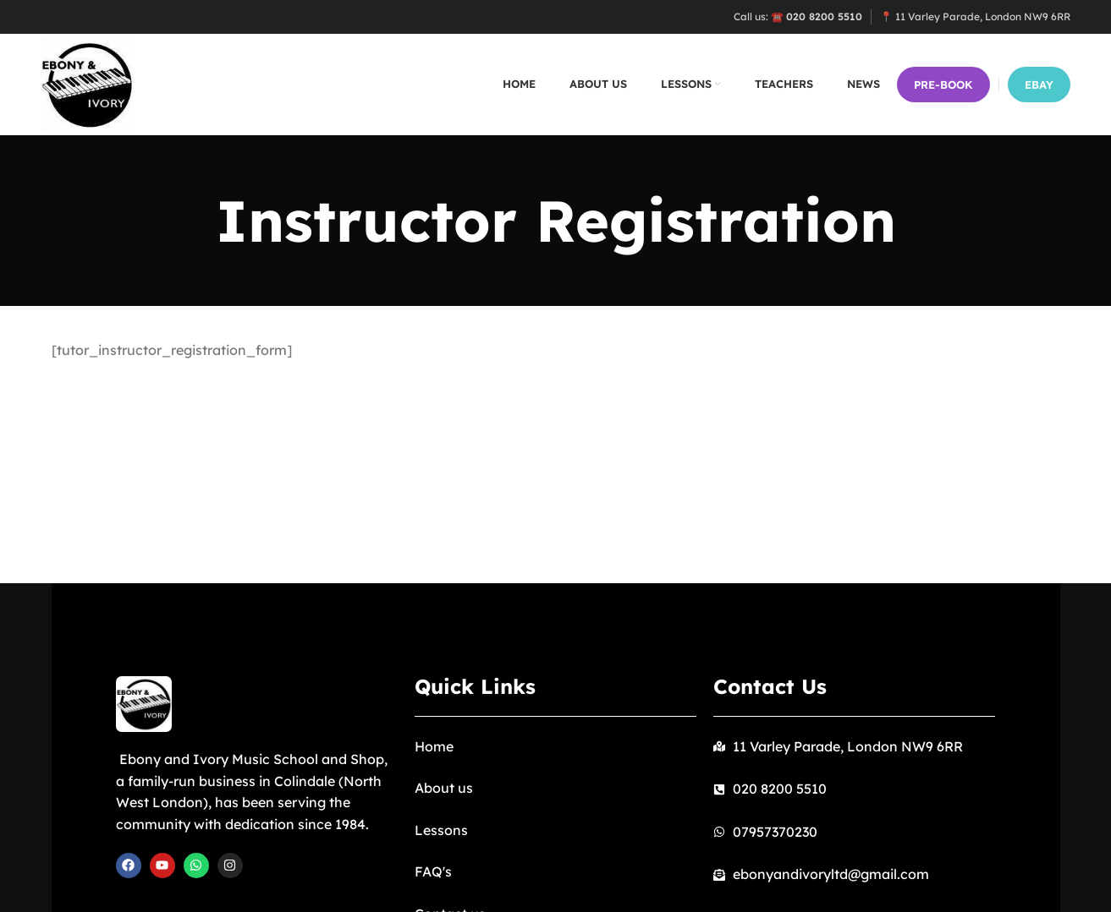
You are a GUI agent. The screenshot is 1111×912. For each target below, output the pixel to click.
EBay (1039, 84)
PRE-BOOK (943, 84)
